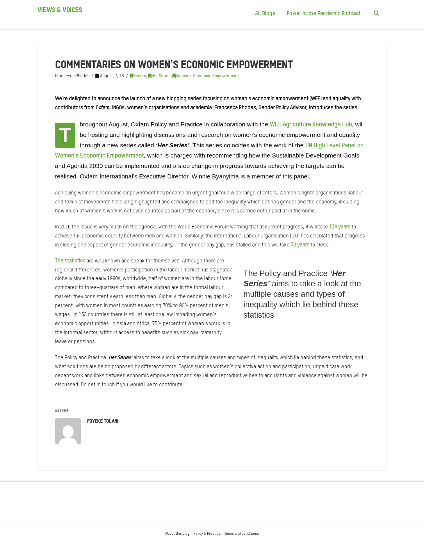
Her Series (159, 75)
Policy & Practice (207, 533)
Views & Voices (60, 9)
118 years (339, 226)
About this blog (177, 533)
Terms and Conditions (242, 533)
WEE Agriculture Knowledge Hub (311, 124)
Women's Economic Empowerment (205, 75)
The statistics (70, 260)
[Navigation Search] (376, 14)
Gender (138, 75)
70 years (300, 245)
